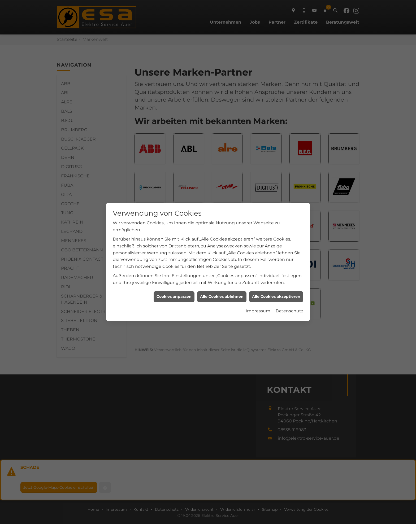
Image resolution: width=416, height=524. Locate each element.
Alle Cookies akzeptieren (276, 296)
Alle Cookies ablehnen (222, 296)
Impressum (258, 310)
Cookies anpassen (174, 296)
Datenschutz (289, 310)
